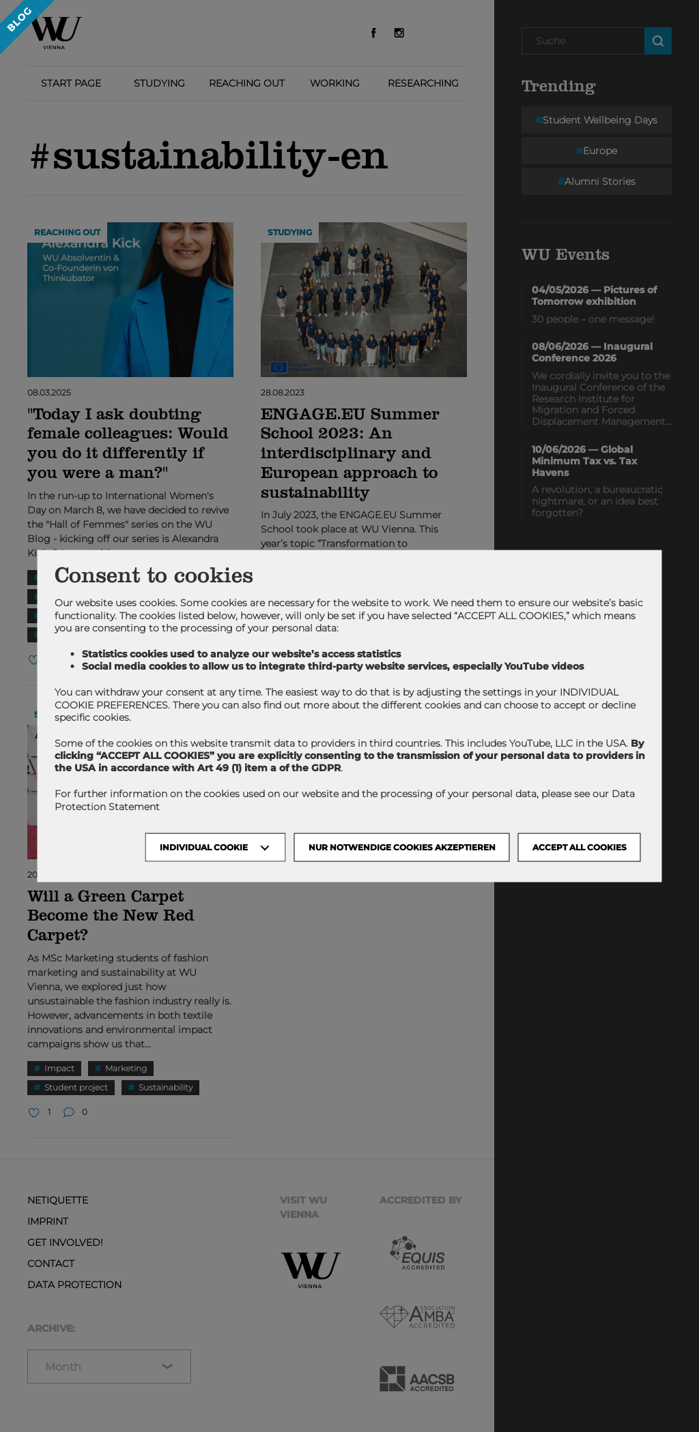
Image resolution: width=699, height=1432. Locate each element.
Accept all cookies (579, 846)
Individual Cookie (204, 846)
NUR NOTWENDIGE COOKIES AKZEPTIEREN (402, 846)
